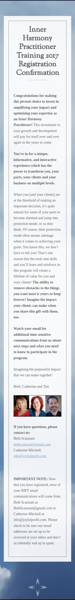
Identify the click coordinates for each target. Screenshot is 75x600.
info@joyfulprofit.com (30, 456)
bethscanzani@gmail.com (32, 444)
